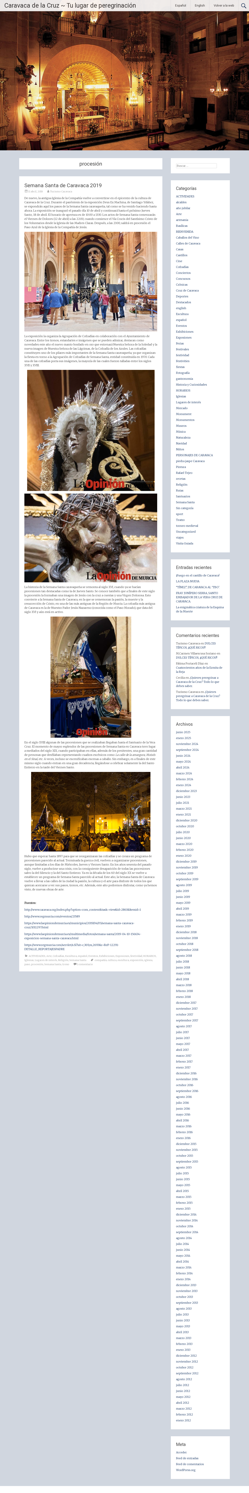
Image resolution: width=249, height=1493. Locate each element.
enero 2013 (183, 1349)
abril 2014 (182, 1261)
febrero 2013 (184, 1344)
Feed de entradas (187, 1458)
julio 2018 (182, 961)
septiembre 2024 (187, 750)
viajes (180, 537)
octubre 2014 (184, 1226)
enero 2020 (183, 855)
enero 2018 (183, 997)
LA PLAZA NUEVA (187, 581)
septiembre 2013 (187, 1302)
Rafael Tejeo (184, 473)
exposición (136, 960)
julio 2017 (182, 1032)
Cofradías (58, 956)
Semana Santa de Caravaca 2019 (63, 185)
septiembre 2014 (187, 1232)
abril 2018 (182, 979)
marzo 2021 (184, 808)
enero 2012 (183, 1420)
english (181, 308)
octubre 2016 (184, 1085)
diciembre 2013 (186, 1285)
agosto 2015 (184, 1167)
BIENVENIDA (184, 231)
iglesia (148, 960)
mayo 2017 (183, 1044)
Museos (181, 425)
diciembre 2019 (186, 861)
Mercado (182, 408)
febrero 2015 (184, 1202)
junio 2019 (183, 897)
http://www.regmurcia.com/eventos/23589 (52, 916)
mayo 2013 (183, 1326)
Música (181, 431)
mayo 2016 (183, 1114)
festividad (136, 956)
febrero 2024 (184, 779)
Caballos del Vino (187, 237)
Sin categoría (184, 508)
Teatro (180, 520)
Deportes (182, 296)
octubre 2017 (184, 1014)
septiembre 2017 (187, 1020)
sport (179, 514)
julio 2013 (182, 1314)
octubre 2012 (184, 1367)
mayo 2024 (183, 761)
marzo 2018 (184, 985)
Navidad (181, 443)
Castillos (181, 255)
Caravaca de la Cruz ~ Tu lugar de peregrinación (70, 5)
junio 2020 (183, 838)
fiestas (180, 367)
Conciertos (183, 273)
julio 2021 (182, 802)
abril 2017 (182, 1050)
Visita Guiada (184, 543)
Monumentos (185, 420)
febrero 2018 (184, 991)
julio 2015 (182, 1173)
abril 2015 (182, 1191)
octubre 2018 (184, 944)
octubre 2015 (184, 1155)
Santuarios (183, 496)
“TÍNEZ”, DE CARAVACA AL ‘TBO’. (198, 587)
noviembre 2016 (187, 1079)
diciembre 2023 (186, 791)
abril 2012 (182, 1402)
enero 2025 (183, 738)
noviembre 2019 (187, 867)
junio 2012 (183, 1391)
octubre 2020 (185, 826)
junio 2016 (183, 1108)
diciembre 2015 (186, 1144)
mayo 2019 (183, 902)
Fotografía (183, 373)
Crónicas (182, 284)
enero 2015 (183, 1208)
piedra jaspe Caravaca (190, 461)
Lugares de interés (46, 960)
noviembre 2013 (186, 1291)
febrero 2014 (184, 1273)
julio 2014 (182, 1244)
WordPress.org (186, 1470)
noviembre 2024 (187, 744)
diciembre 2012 (186, 1355)
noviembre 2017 (187, 1008)
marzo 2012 (184, 1408)
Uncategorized (186, 531)
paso (27, 964)
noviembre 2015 (187, 1149)
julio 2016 (182, 1102)
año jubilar (183, 208)
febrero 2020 (184, 850)
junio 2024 (183, 755)
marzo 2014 (184, 1267)
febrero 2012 (184, 1414)
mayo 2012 (183, 1397)
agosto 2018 (184, 955)
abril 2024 (183, 767)
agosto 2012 (184, 1379)
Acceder (181, 1452)
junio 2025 (183, 732)
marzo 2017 (183, 1055)
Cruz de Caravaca (187, 290)
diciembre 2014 (186, 1214)
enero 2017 (183, 1067)
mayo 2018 (183, 973)
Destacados (183, 302)
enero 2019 (183, 926)
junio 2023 (183, 797)
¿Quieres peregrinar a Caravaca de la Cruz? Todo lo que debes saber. (197, 682)
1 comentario (85, 964)
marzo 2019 (184, 914)
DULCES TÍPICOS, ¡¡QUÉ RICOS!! (196, 657)
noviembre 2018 (187, 938)
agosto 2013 (184, 1308)
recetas (181, 478)
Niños (180, 449)
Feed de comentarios (190, 1464)
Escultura (71, 956)
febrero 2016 (184, 1132)
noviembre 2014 (187, 1220)
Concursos (183, 278)
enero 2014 (183, 1279)
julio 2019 (182, 891)
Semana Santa (77, 960)
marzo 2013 (183, 1338)
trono (65, 964)
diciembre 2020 (186, 820)
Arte (49, 956)
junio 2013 (183, 1320)
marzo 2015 (183, 1197)
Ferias (180, 343)
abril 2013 (182, 1332)
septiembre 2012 (187, 1373)
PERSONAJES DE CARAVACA (194, 455)
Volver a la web (224, 5)
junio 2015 (183, 1179)
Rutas (179, 490)
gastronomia (184, 378)
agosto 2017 (184, 1026)
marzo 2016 (184, 1126)
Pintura (181, 467)
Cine (179, 261)
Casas (179, 249)
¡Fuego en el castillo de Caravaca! (197, 575)
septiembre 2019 (187, 879)
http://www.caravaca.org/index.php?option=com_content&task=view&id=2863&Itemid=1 (82, 909)
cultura (112, 960)
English (200, 5)
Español (180, 5)
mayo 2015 (183, 1185)
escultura (123, 960)
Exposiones (122, 956)
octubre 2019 (184, 873)
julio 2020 (183, 832)
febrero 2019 (184, 920)
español (82, 956)
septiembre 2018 (187, 950)
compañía (101, 960)
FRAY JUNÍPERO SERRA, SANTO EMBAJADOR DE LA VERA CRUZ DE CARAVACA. (199, 597)
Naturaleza (183, 437)
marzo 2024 (184, 773)
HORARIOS (149, 956)
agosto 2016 (184, 1097)
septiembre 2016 (187, 1091)
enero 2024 (183, 785)
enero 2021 (183, 814)
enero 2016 (183, 1138)
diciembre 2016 (186, 1073)
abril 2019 (182, 908)
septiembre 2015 (187, 1161)
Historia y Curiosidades (191, 384)
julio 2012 (182, 1385)
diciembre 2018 (186, 932)
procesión (37, 964)
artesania (182, 220)
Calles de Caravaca (188, 243)
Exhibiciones (106, 956)
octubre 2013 (184, 1297)
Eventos (93, 956)
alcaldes (181, 202)
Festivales (182, 349)
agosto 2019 (184, 885)
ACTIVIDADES (37, 956)
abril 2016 (182, 1120)
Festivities (183, 361)
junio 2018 (183, 967)
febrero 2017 (184, 1061)
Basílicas (182, 225)
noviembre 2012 (187, 1361)
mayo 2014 (183, 1255)
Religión (63, 960)
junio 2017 (183, 1038)
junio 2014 (183, 1249)
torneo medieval (187, 525)
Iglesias (29, 960)
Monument (183, 414)
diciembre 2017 (186, 1002)
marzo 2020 (184, 844)
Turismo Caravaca (61, 191)
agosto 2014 (184, 1238)
